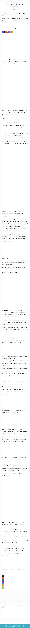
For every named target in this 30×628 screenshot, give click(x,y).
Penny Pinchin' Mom (15, 6)
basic (11, 329)
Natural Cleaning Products (20, 473)
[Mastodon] (9, 32)
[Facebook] (3, 32)
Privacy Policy (9, 626)
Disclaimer (22, 626)
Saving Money (4, 13)
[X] (4, 32)
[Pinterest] (7, 32)
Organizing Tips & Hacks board (10, 540)
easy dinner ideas (15, 356)
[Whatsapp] (10, 32)
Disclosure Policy (15, 626)
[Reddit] (6, 32)
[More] (12, 32)
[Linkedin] (3, 580)
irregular (7, 329)
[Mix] (3, 585)
